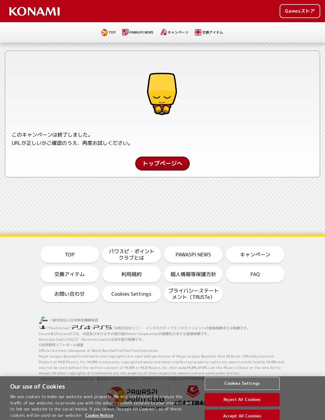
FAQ (255, 274)
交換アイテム (212, 32)
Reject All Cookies (242, 404)
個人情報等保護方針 (193, 274)
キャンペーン (178, 32)
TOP (112, 32)
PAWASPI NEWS (141, 32)
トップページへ (162, 163)
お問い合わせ (69, 293)
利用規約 (131, 274)
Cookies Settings (131, 293)
